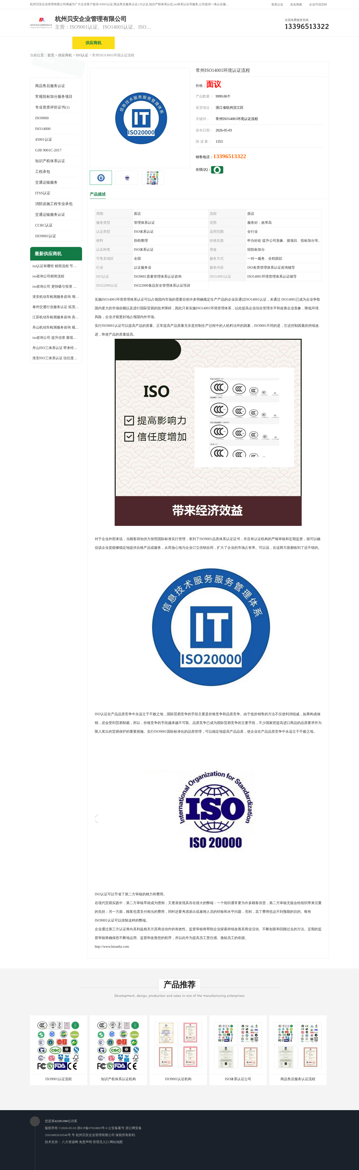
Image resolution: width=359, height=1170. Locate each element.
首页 (50, 55)
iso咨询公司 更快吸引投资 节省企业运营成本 (56, 286)
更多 (76, 254)
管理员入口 (101, 1142)
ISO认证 (82, 55)
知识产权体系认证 (50, 161)
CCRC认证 (44, 225)
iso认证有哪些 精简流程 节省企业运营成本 (56, 266)
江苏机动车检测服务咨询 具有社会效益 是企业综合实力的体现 (56, 317)
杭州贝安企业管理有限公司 (95, 1135)
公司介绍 (178, 43)
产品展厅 (221, 43)
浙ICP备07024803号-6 (92, 1128)
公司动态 (263, 43)
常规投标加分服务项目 (54, 97)
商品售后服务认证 (50, 86)
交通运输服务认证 (50, 215)
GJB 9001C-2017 (48, 150)
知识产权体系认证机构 (118, 1079)
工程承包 (42, 172)
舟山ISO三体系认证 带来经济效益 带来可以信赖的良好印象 (56, 348)
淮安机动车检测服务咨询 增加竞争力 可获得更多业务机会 (56, 297)
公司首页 (51, 43)
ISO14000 (43, 129)
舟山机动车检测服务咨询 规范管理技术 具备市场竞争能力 (56, 327)
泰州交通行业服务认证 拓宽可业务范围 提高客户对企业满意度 (56, 307)
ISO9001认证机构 (178, 1079)
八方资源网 (70, 1142)
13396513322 (229, 156)
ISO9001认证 (45, 236)
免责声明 (85, 1142)
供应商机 (93, 43)
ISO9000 (42, 118)
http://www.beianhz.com (112, 946)
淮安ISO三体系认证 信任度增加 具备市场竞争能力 (56, 358)
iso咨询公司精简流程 (48, 276)
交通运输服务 (46, 182)
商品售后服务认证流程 (297, 1079)
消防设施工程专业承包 (54, 204)
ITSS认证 (42, 193)
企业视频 (136, 43)
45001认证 (43, 139)
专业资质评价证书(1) (52, 107)
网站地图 (116, 1142)
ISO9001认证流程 (58, 1079)
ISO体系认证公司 (238, 1079)
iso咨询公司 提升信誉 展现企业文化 (56, 338)
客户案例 (305, 43)
